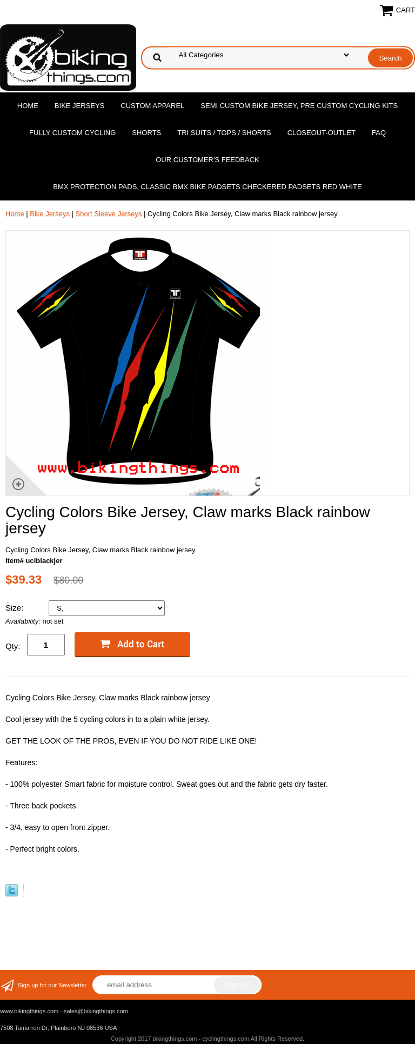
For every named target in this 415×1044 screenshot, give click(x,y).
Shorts (146, 133)
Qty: (13, 646)
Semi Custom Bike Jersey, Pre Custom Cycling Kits (299, 106)
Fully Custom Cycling (72, 133)
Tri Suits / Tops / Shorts (224, 133)
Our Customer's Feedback (207, 160)
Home (27, 106)
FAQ (379, 133)
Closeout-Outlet (321, 133)
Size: (15, 607)
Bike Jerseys (79, 106)
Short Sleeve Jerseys (109, 214)
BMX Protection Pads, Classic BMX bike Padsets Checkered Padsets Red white (207, 187)
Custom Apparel (152, 106)
